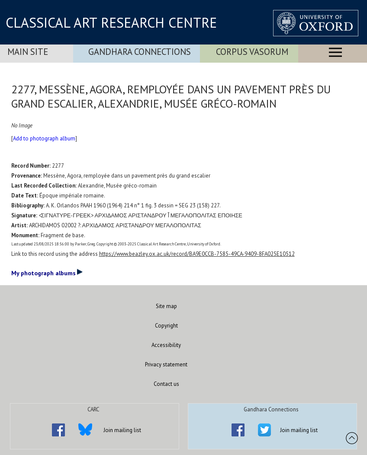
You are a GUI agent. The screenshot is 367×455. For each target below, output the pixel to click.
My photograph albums (47, 272)
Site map (166, 306)
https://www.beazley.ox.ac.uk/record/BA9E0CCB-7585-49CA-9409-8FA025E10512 (197, 254)
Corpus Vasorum (252, 51)
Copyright (166, 325)
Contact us (166, 384)
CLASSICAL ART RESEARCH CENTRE (111, 22)
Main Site (27, 51)
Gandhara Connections (139, 51)
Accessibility (166, 345)
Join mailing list (122, 430)
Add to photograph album (44, 138)
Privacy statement (166, 364)
